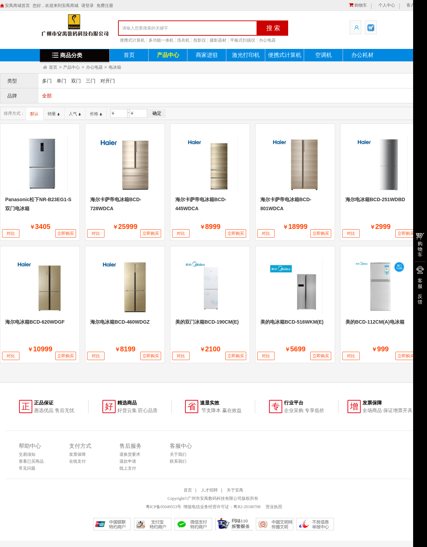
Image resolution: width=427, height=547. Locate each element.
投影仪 (199, 40)
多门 (47, 81)
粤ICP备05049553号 (164, 506)
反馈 (420, 299)
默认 (34, 113)
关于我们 (178, 454)
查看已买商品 (31, 461)
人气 (75, 113)
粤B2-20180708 (246, 506)
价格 (96, 113)
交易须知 (27, 454)
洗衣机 (183, 40)
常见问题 (27, 468)
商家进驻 (207, 55)
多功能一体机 (161, 40)
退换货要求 (129, 454)
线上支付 (127, 468)
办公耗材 (362, 55)
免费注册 (105, 5)
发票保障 (77, 454)
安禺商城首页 (17, 5)
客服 (420, 283)
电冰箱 (115, 67)
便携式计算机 (132, 40)
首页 (129, 55)
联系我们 (178, 461)
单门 (61, 81)
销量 (54, 113)
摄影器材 (218, 40)
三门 (90, 81)
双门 (76, 81)
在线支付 (77, 461)
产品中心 (168, 55)
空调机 (323, 55)
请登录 (87, 5)
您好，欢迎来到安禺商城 (55, 5)
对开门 (107, 81)
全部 (47, 96)
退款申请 (127, 461)
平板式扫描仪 (242, 40)
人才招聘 (209, 490)
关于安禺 (235, 490)
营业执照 (273, 506)
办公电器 (267, 40)
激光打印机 (246, 55)
